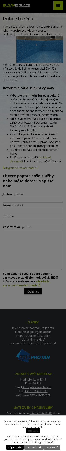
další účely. (33, 430)
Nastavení (52, 447)
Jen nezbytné (34, 447)
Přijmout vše (14, 447)
